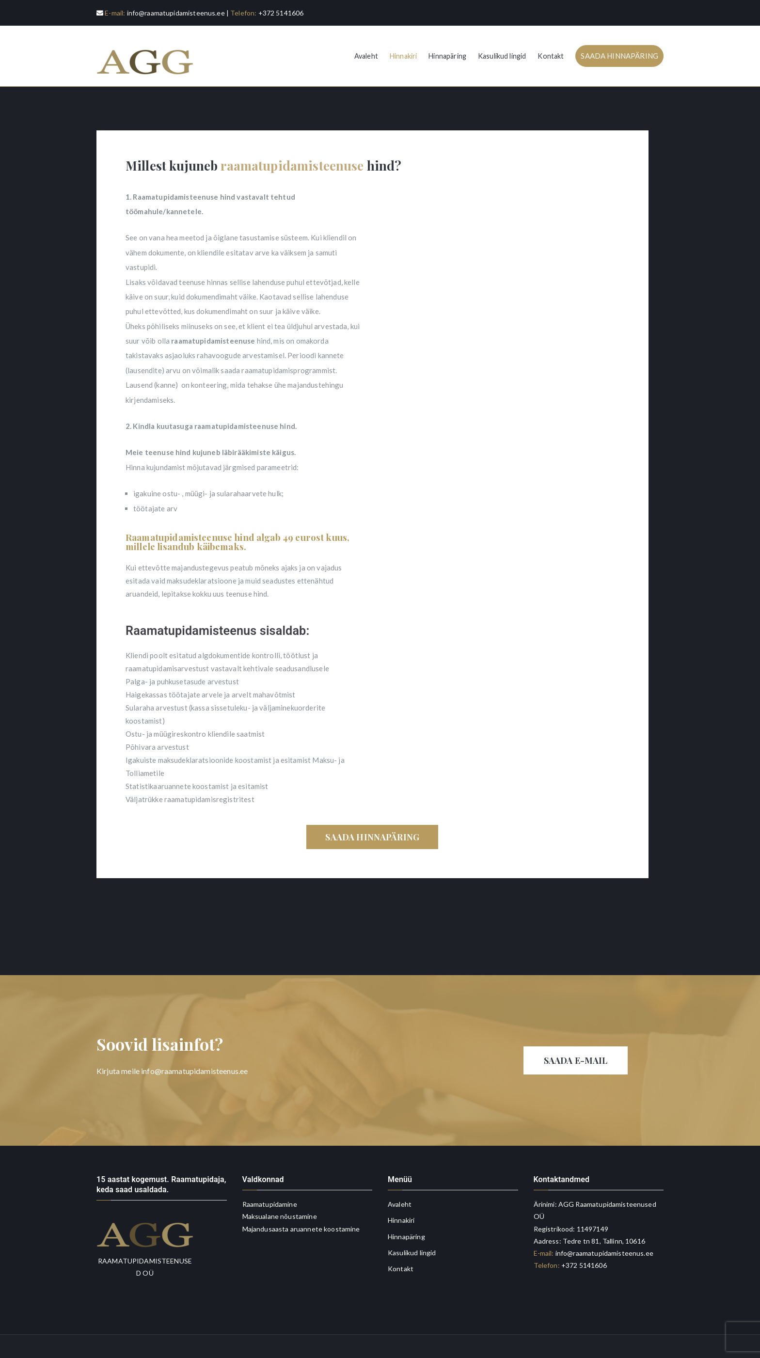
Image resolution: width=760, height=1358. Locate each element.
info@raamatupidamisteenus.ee (176, 13)
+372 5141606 (281, 13)
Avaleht (366, 56)
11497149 (592, 1229)
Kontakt (551, 56)
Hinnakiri (403, 56)
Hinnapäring (447, 56)
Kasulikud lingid (502, 56)
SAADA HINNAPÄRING (619, 55)
